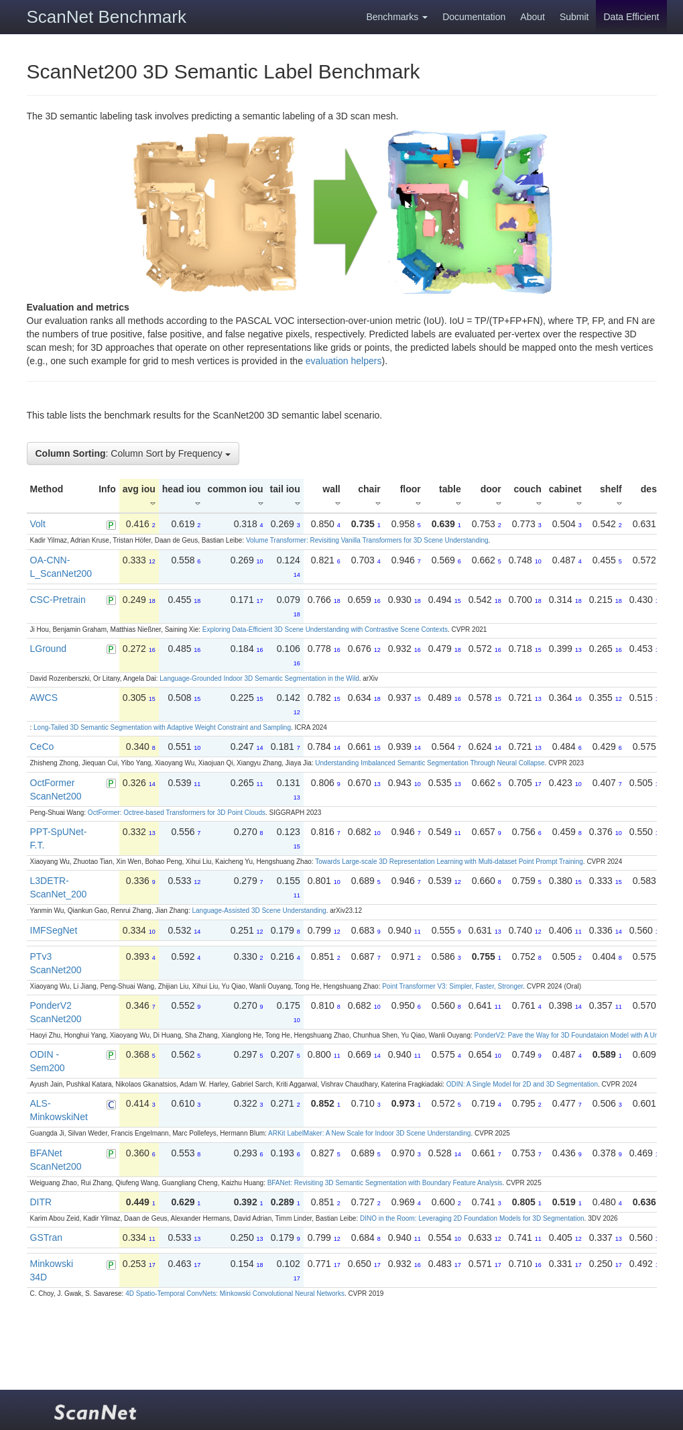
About (532, 16)
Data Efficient (631, 16)
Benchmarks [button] (397, 16)
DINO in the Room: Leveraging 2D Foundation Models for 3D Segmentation (472, 1218)
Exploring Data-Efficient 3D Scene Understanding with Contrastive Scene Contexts (325, 629)
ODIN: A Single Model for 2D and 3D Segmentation (522, 1084)
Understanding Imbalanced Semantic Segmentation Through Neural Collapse (429, 763)
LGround (48, 648)
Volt (38, 523)
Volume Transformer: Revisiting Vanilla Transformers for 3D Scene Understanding (367, 540)
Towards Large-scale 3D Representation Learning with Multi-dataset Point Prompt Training (449, 861)
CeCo (42, 746)
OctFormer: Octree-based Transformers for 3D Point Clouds (176, 812)
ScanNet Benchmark (106, 17)
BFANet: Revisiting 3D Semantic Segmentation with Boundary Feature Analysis (385, 1183)
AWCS (44, 697)
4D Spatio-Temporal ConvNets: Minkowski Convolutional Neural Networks (235, 1293)
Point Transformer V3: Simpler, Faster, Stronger (452, 986)
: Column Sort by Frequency (133, 453)
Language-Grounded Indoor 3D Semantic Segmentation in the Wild (259, 678)
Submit (574, 16)
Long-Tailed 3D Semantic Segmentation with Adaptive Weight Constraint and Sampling (162, 727)
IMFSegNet (54, 930)
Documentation (473, 16)
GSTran (46, 1237)
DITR (41, 1202)
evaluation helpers (344, 360)
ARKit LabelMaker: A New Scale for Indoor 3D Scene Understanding (369, 1133)
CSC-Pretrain (58, 599)
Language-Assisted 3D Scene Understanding (259, 910)
